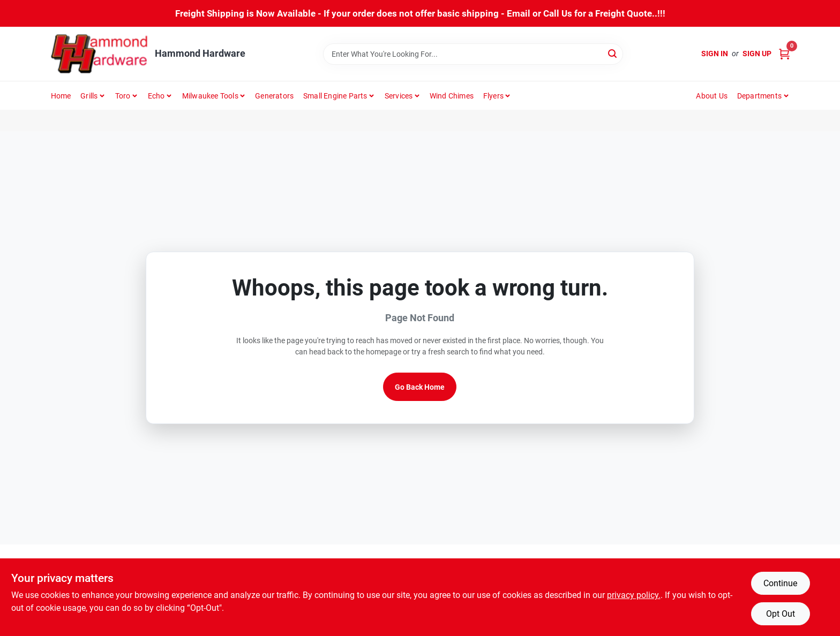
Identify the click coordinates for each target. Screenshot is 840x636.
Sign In (714, 53)
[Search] (613, 53)
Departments (759, 96)
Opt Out (780, 614)
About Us (712, 96)
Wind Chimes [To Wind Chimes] (452, 96)
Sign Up (756, 53)
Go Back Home (420, 387)
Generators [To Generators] (274, 96)
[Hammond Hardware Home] (99, 53)
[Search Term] (473, 54)
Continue (780, 583)
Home (61, 96)
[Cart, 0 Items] (784, 53)
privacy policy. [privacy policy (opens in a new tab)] (634, 595)
